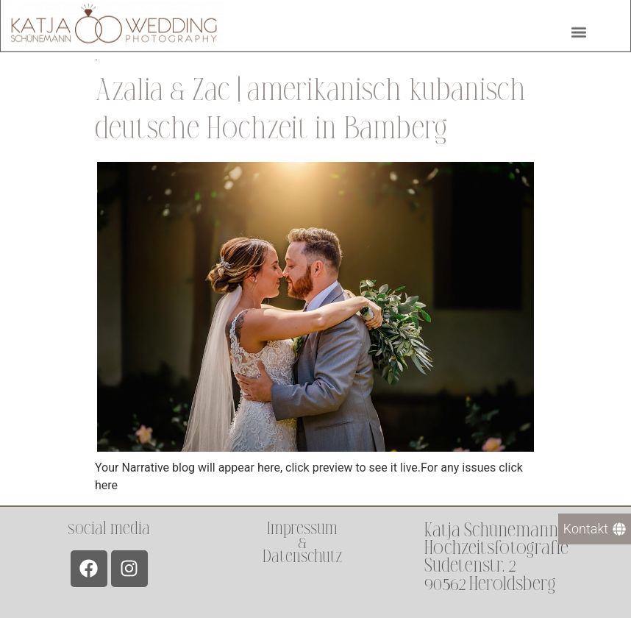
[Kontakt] (594, 529)
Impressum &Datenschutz (302, 542)
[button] (578, 30)
